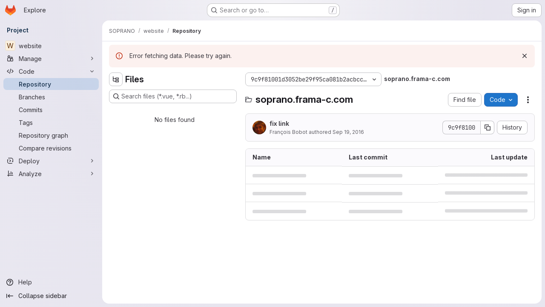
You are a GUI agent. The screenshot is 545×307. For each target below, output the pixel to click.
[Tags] (51, 122)
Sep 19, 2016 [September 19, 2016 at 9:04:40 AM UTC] (348, 132)
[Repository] (51, 84)
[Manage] (51, 58)
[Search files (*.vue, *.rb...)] (173, 96)
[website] (51, 46)
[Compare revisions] (51, 148)
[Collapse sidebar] (51, 296)
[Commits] (51, 110)
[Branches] (51, 97)
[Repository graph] (51, 135)
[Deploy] (51, 161)
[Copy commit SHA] (487, 127)
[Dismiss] (524, 56)
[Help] (51, 282)
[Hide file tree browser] (116, 79)
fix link (279, 123)
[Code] (51, 71)
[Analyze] (51, 174)
